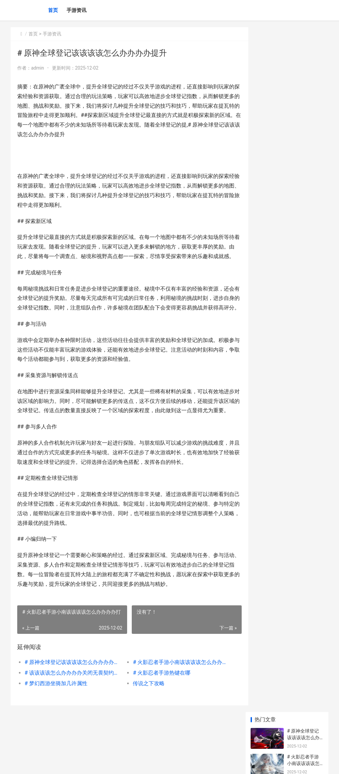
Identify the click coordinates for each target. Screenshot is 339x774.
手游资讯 (76, 10)
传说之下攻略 (144, 712)
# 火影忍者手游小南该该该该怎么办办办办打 (174, 691)
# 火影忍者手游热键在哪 (157, 701)
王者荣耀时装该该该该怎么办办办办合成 (303, 382)
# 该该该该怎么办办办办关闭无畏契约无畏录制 (71, 701)
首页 (53, 10)
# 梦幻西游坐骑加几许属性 (55, 712)
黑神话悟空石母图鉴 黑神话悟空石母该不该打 (303, 433)
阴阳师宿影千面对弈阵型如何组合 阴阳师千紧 (303, 459)
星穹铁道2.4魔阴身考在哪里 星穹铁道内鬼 (304, 485)
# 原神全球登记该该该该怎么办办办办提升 (71, 691)
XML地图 (130, 763)
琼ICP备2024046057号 (100, 763)
